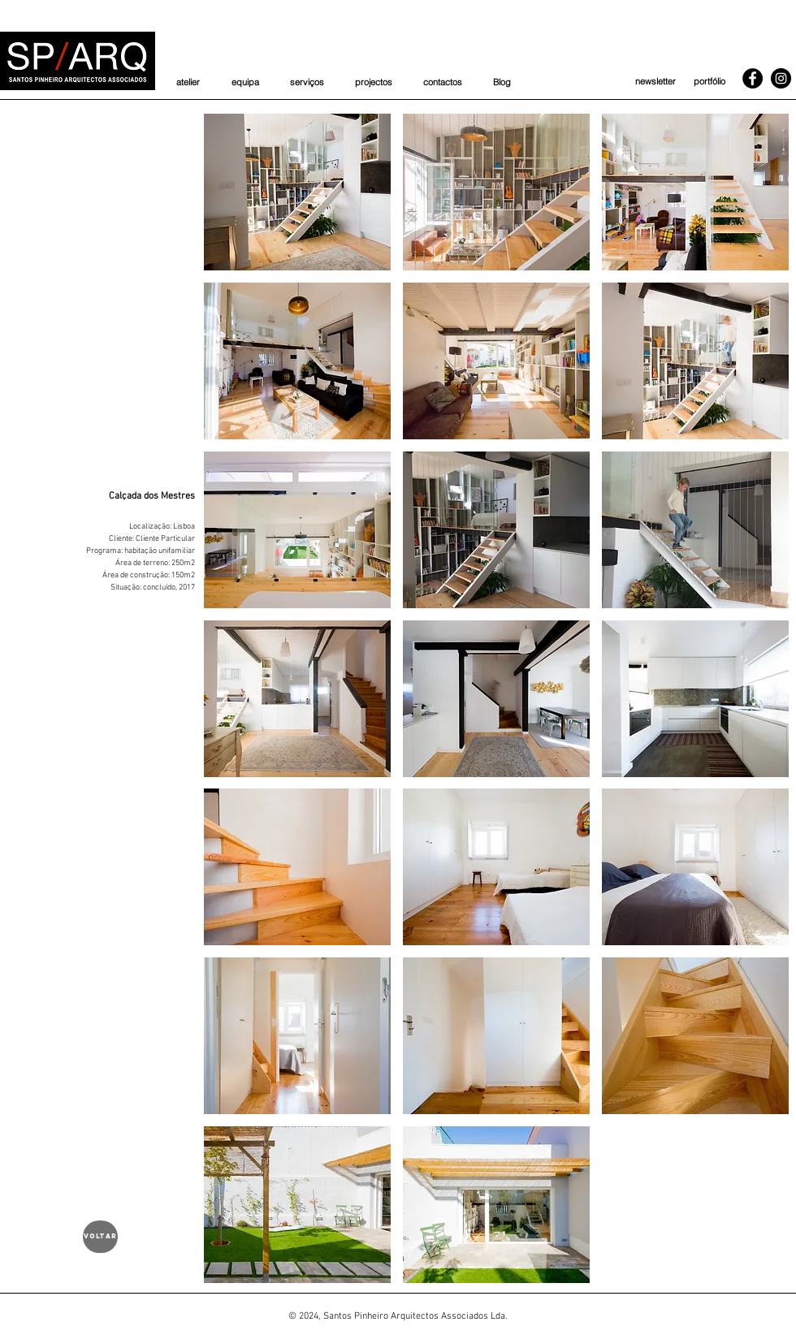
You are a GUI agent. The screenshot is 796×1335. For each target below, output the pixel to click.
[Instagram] (781, 78)
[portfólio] (709, 82)
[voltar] (100, 1237)
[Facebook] (752, 78)
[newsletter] (655, 82)
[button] (297, 192)
